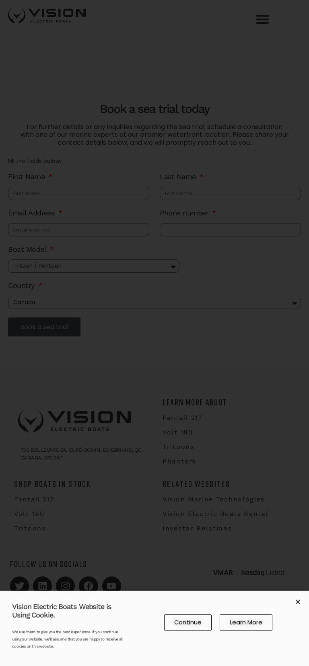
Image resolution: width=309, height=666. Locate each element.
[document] (154, 333)
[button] (298, 604)
